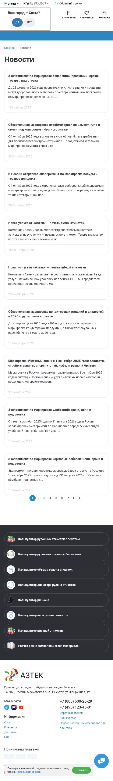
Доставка (10, 733)
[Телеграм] (6, 708)
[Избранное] (87, 14)
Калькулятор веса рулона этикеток (37, 616)
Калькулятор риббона (28, 601)
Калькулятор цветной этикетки (35, 631)
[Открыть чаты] (101, 760)
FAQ (6, 737)
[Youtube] (21, 708)
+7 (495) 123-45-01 (76, 708)
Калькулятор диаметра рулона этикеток (41, 585)
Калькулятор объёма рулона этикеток (40, 570)
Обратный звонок (68, 4)
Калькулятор (68, 718)
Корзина (104, 15)
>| (80, 499)
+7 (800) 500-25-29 (76, 702)
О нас (7, 723)
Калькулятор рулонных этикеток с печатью (43, 540)
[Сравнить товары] (69, 14)
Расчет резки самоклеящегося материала (43, 646)
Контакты (10, 728)
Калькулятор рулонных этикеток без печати (44, 555)
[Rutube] (14, 708)
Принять (81, 770)
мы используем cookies (26, 771)
